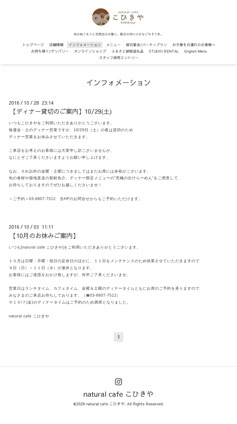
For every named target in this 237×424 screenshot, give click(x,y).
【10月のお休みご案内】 (44, 235)
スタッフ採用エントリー (118, 57)
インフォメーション (85, 44)
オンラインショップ (90, 51)
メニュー (113, 44)
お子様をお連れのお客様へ (193, 44)
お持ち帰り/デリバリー (50, 51)
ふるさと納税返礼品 (127, 51)
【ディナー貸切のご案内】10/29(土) (61, 111)
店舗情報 (56, 44)
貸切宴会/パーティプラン (146, 44)
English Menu (195, 51)
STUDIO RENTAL (164, 51)
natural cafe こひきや (119, 394)
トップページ (33, 44)
